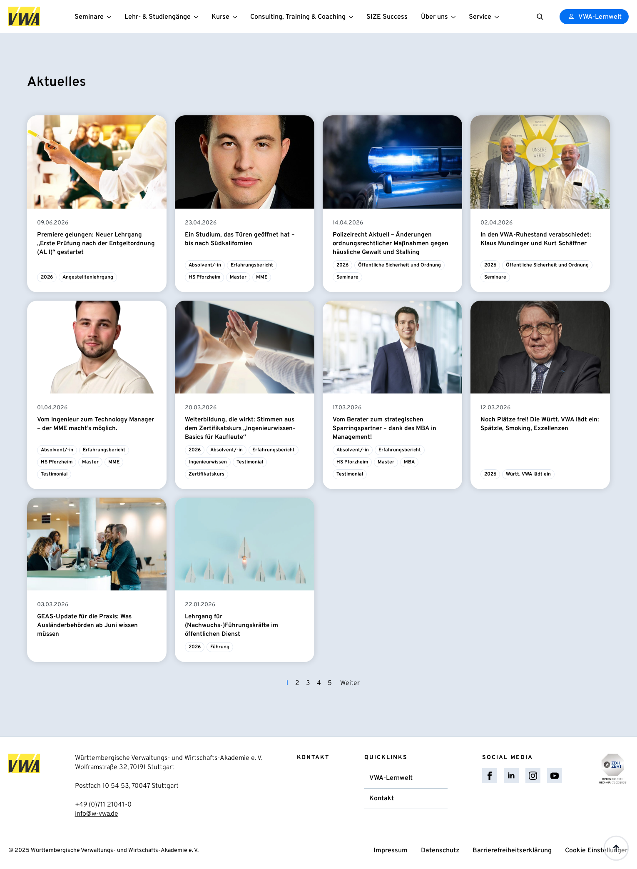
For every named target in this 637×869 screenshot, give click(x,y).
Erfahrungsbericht (252, 265)
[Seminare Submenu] (111, 16)
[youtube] (554, 775)
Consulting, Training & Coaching (298, 17)
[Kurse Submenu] (236, 16)
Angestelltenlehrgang (87, 277)
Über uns (434, 17)
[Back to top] (616, 848)
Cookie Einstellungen (597, 851)
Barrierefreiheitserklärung (512, 851)
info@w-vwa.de (96, 814)
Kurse (220, 17)
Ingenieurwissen (208, 462)
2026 (47, 277)
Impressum (390, 851)
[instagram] (532, 775)
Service (480, 17)
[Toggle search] (540, 16)
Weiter (350, 683)
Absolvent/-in (205, 265)
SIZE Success (387, 17)
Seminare (89, 17)
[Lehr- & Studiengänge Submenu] (198, 16)
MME (261, 277)
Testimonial (54, 474)
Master (238, 277)
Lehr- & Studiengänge (157, 17)
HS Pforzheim (204, 277)
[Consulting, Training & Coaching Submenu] (353, 16)
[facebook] (489, 775)
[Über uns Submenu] (455, 16)
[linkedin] (511, 775)
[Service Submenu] (498, 16)
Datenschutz (440, 851)
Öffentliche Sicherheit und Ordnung (399, 265)
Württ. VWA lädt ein (528, 474)
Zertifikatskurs (206, 474)
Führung (219, 647)
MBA (409, 462)
